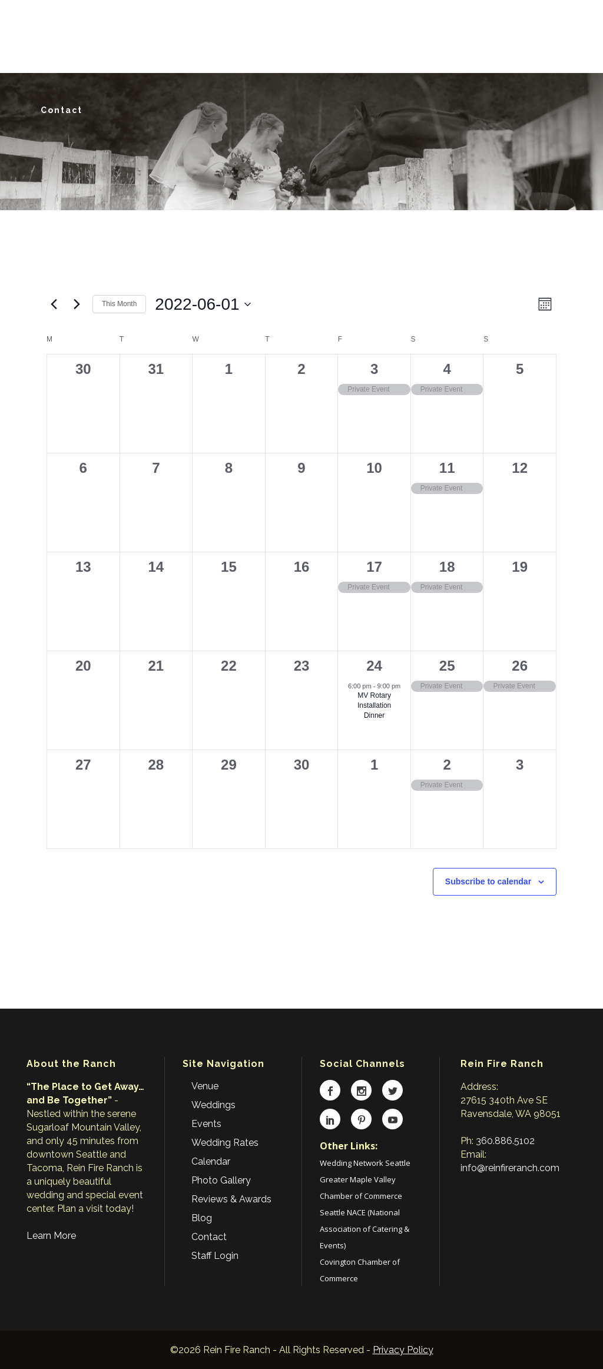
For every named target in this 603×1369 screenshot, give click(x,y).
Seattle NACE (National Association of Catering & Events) (364, 1229)
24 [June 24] (374, 666)
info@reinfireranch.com (509, 1168)
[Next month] (76, 304)
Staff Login (214, 1255)
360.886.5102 (505, 1140)
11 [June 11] (447, 468)
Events (206, 1123)
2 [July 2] (446, 765)
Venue (204, 1086)
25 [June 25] (447, 666)
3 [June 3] (374, 369)
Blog (201, 1218)
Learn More (51, 1235)
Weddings (213, 1105)
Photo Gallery (221, 1180)
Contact (209, 1236)
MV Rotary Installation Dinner (374, 705)
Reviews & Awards (231, 1199)
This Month (119, 304)
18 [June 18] (447, 567)
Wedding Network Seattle (365, 1163)
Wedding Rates (225, 1142)
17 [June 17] (374, 567)
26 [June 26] (520, 666)
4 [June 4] (446, 369)
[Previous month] (54, 304)
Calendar (210, 1161)
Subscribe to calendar (488, 881)
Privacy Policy (403, 1349)
